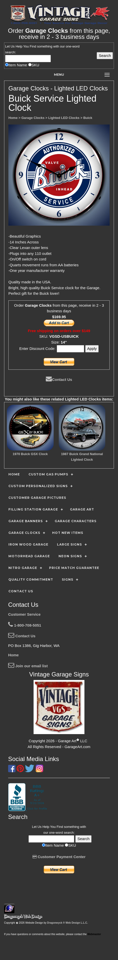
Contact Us (59, 379)
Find (33, 46)
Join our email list (28, 666)
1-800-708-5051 (24, 625)
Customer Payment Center (59, 857)
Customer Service (24, 614)
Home (13, 655)
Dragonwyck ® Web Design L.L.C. (67, 922)
